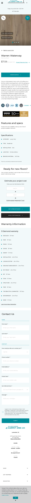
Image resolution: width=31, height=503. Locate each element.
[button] (24, 2)
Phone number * (6, 357)
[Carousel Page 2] (14, 42)
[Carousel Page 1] (12, 42)
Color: (7, 33)
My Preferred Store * (7, 386)
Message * (4, 394)
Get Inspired (15, 474)
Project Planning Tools (23, 62)
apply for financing (15, 215)
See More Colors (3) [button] (7, 37)
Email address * (5, 366)
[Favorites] (26, 2)
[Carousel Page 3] (16, 42)
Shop (15, 468)
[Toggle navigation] (2, 3)
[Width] (15, 195)
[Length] (15, 188)
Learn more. (5, 495)
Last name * (5, 333)
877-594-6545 (15, 11)
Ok (15, 497)
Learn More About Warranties (8, 304)
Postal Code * (5, 376)
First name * (5, 324)
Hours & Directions (16, 439)
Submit (15, 420)
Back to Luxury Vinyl (7, 50)
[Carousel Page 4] (18, 42)
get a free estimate (15, 209)
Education (15, 481)
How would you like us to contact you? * (12, 348)
